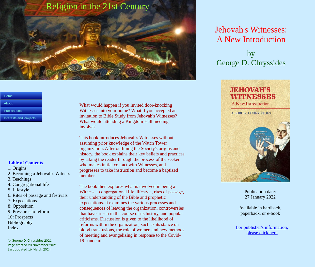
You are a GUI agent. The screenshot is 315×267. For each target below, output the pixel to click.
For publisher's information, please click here (262, 230)
